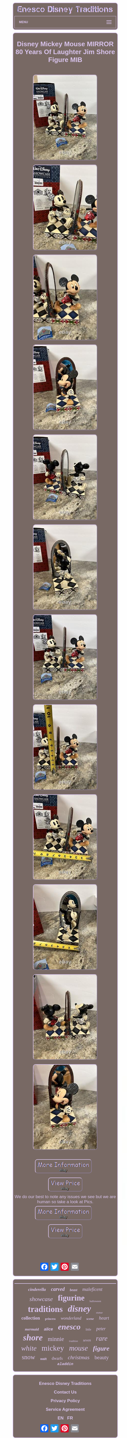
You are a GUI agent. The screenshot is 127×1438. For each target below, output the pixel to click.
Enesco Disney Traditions (65, 1383)
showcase (41, 1299)
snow (28, 1357)
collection (31, 1318)
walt (43, 1359)
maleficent (92, 1289)
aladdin (65, 1364)
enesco (69, 1326)
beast (73, 1290)
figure (101, 1348)
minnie (56, 1339)
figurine (71, 1297)
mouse (78, 1348)
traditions (45, 1309)
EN (61, 1418)
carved (58, 1289)
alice (48, 1329)
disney (79, 1309)
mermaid (32, 1329)
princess (50, 1319)
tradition (73, 1341)
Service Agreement (65, 1409)
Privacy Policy (65, 1400)
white (29, 1348)
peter (101, 1328)
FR (70, 1418)
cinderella (37, 1289)
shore (33, 1337)
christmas (79, 1357)
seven (87, 1340)
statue (99, 1312)
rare (101, 1338)
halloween (95, 1301)
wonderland (71, 1318)
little (88, 1329)
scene (90, 1319)
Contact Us (65, 1392)
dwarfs (57, 1358)
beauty (102, 1357)
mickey (53, 1348)
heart (104, 1318)
